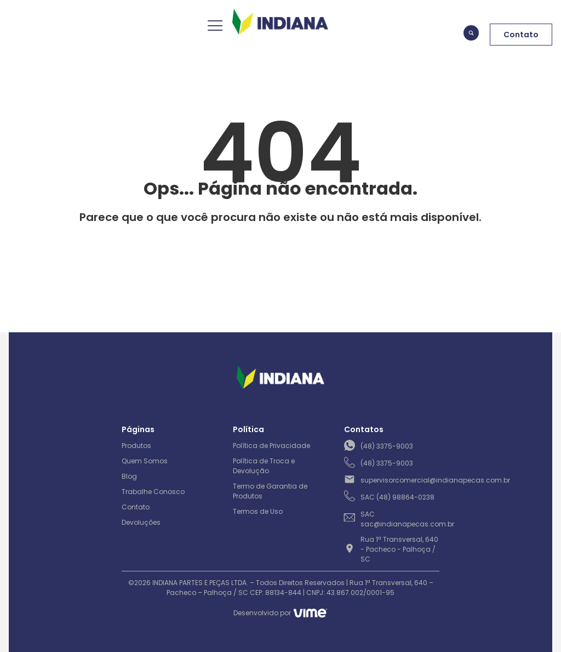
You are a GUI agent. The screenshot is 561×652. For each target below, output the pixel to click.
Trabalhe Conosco (153, 491)
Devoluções (141, 522)
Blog (129, 476)
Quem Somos (145, 461)
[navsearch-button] (471, 34)
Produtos (136, 445)
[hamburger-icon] (214, 27)
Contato (136, 507)
